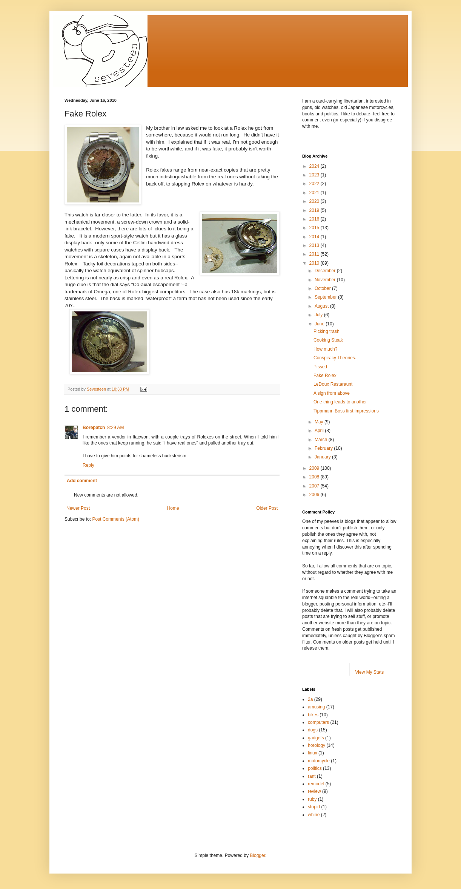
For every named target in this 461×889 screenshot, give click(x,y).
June (320, 323)
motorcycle (319, 760)
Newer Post (78, 508)
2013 (315, 245)
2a (310, 699)
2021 (315, 192)
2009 (315, 468)
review (314, 791)
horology (316, 745)
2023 (315, 175)
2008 (315, 477)
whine (314, 814)
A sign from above (331, 393)
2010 (315, 263)
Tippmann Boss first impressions (346, 411)
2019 (315, 210)
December (326, 270)
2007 (315, 486)
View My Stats (369, 672)
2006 (315, 494)
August (322, 306)
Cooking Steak (328, 340)
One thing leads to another (340, 402)
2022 (315, 183)
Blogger (257, 855)
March (322, 439)
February (324, 448)
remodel (316, 783)
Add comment (82, 480)
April (320, 430)
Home (173, 508)
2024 (315, 166)
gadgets (316, 737)
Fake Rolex (325, 375)
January (323, 457)
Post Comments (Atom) (115, 519)
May (319, 422)
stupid (314, 806)
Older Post (267, 508)
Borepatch (94, 427)
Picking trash (326, 331)
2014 (315, 236)
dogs (313, 730)
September (326, 297)
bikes (313, 714)
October (323, 288)
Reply (88, 465)
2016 (315, 219)
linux (312, 753)
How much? (325, 349)
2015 (315, 227)
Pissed (320, 366)
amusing (316, 707)
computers (318, 722)
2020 (315, 201)
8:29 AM (115, 427)
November (326, 279)
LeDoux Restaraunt (332, 384)
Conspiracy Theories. (334, 357)
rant (312, 776)
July (319, 314)
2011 (315, 254)
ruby (312, 799)
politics (315, 768)
